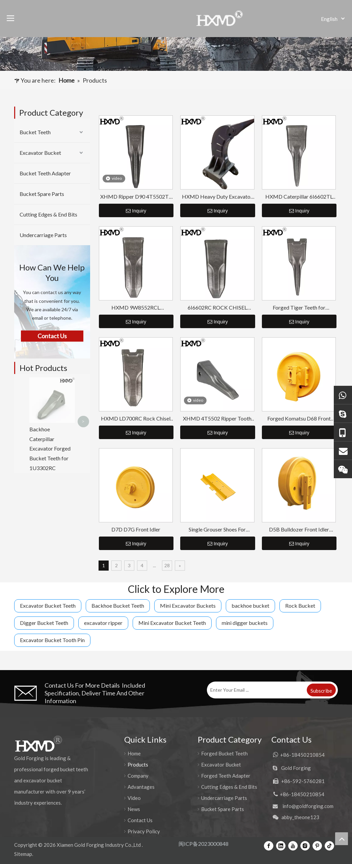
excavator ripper (103, 623)
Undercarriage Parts (43, 235)
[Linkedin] (281, 845)
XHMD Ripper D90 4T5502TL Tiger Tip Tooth (135, 196)
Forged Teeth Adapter (225, 776)
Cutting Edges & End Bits (48, 214)
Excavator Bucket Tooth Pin (52, 640)
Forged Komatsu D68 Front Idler (299, 418)
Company (138, 776)
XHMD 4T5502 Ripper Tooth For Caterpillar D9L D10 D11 (217, 418)
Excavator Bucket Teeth (48, 605)
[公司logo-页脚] (38, 744)
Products (138, 764)
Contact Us (140, 820)
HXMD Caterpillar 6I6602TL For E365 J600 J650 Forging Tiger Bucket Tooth (299, 196)
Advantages (141, 787)
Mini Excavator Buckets (188, 605)
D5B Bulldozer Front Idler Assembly (299, 529)
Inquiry (136, 210)
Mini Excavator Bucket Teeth (172, 623)
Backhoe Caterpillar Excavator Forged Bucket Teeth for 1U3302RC (50, 403)
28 (167, 565)
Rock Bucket (300, 605)
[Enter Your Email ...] (256, 690)
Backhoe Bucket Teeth (117, 605)
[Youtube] (293, 845)
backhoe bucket (250, 605)
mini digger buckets (245, 623)
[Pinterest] (317, 845)
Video (134, 798)
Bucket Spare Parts (42, 194)
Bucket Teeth (35, 132)
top (341, 838)
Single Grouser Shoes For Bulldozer (217, 529)
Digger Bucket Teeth (44, 623)
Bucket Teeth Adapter (45, 173)
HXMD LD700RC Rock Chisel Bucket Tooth (135, 418)
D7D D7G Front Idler (135, 529)
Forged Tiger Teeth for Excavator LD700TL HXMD (298, 307)
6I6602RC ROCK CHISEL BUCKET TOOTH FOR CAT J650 (217, 307)
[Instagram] (305, 845)
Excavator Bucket (40, 152)
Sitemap (23, 854)
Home (134, 753)
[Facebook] (268, 845)
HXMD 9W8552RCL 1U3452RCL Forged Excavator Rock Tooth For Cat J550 (135, 307)
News (134, 809)
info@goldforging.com (307, 806)
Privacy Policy (144, 831)
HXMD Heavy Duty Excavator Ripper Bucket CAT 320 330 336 (217, 196)
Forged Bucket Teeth (224, 753)
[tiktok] (329, 845)
